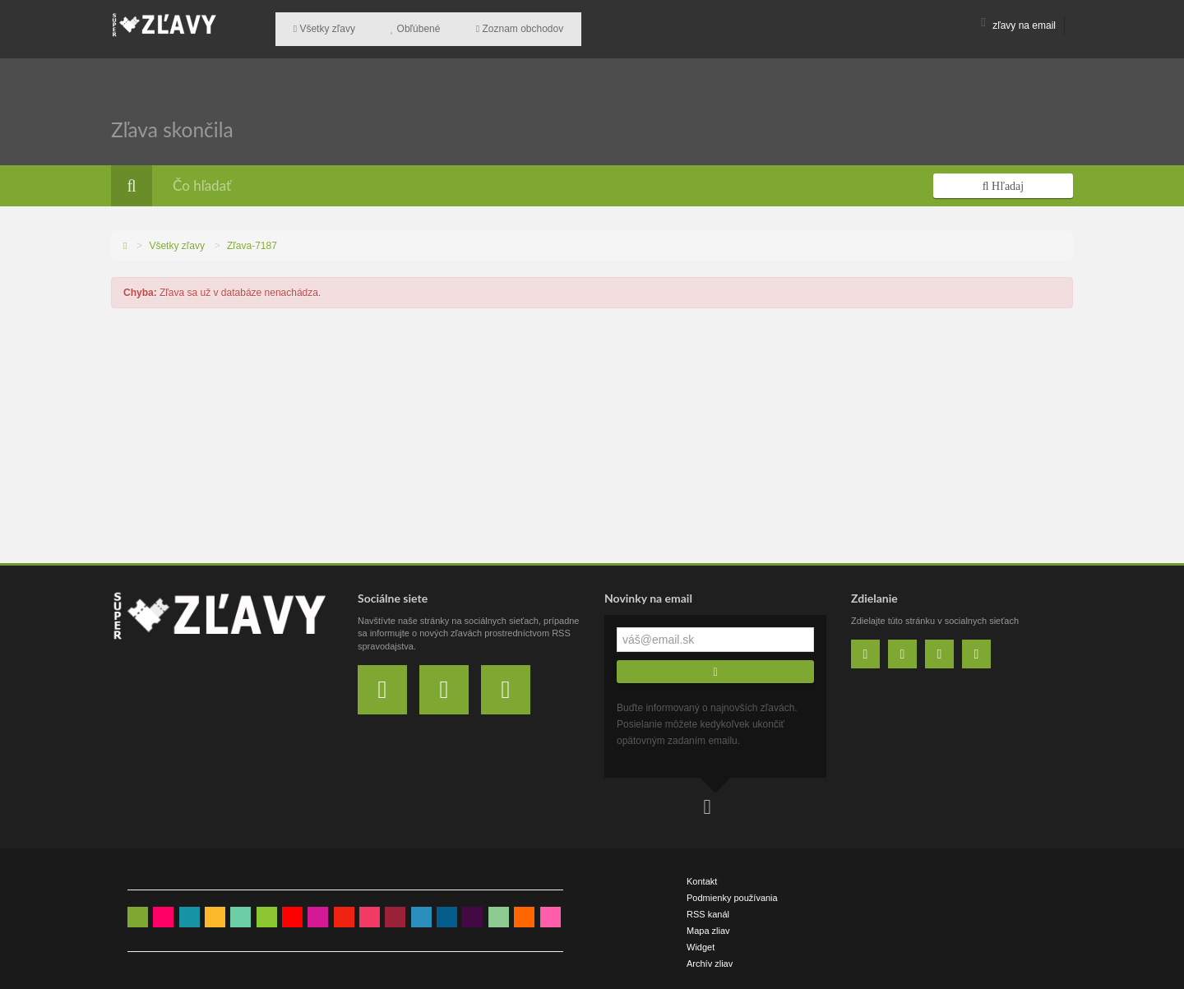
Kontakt (702, 874)
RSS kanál (708, 907)
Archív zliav (710, 956)
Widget (701, 940)
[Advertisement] (592, 432)
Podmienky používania (732, 890)
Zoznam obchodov (491, 25)
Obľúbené (398, 25)
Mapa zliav (708, 923)
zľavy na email (1018, 25)
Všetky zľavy (318, 25)
